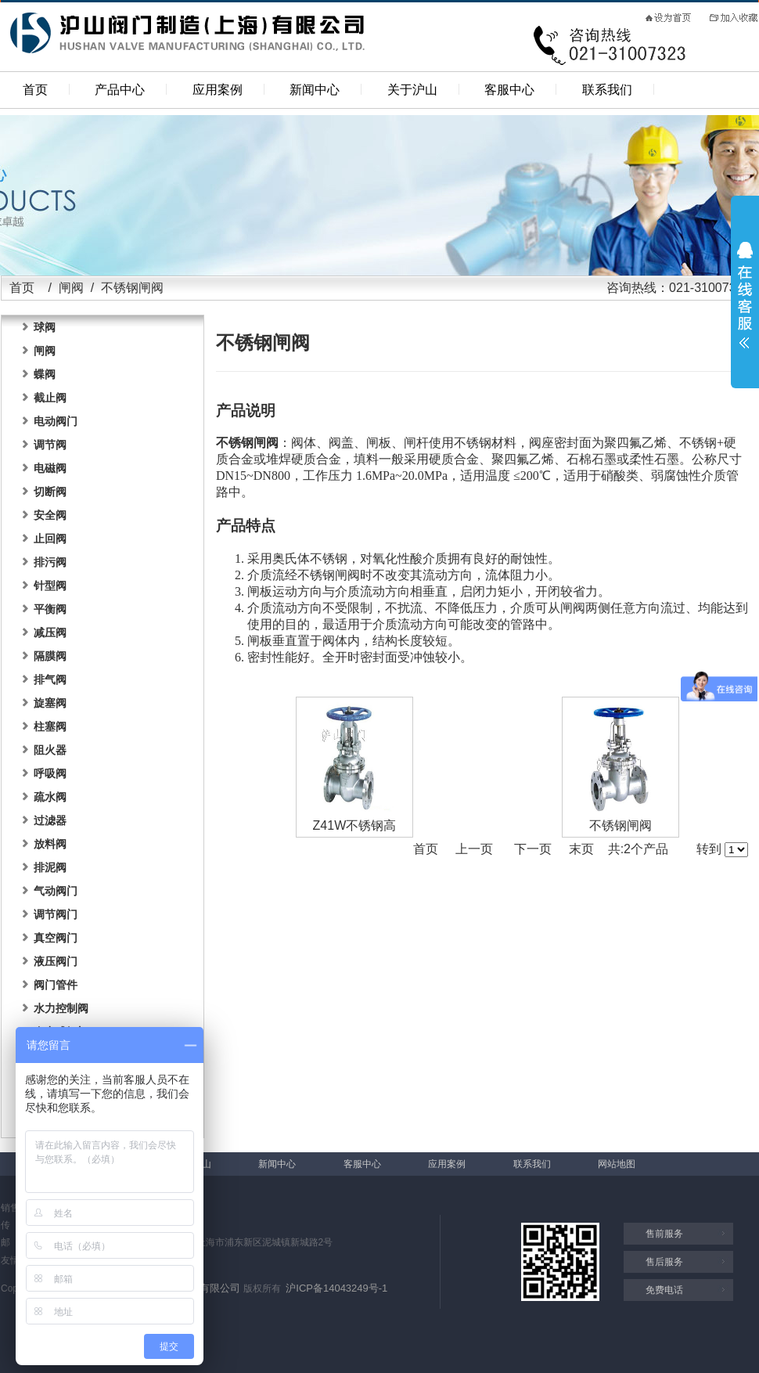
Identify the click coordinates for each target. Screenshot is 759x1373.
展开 (745, 295)
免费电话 (664, 1290)
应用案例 (217, 89)
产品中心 (120, 89)
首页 (35, 89)
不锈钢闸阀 (620, 825)
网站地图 (616, 1164)
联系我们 (607, 89)
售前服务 (664, 1233)
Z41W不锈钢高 (355, 825)
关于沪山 (412, 89)
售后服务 (664, 1261)
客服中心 (509, 89)
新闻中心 (315, 89)
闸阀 (71, 287)
